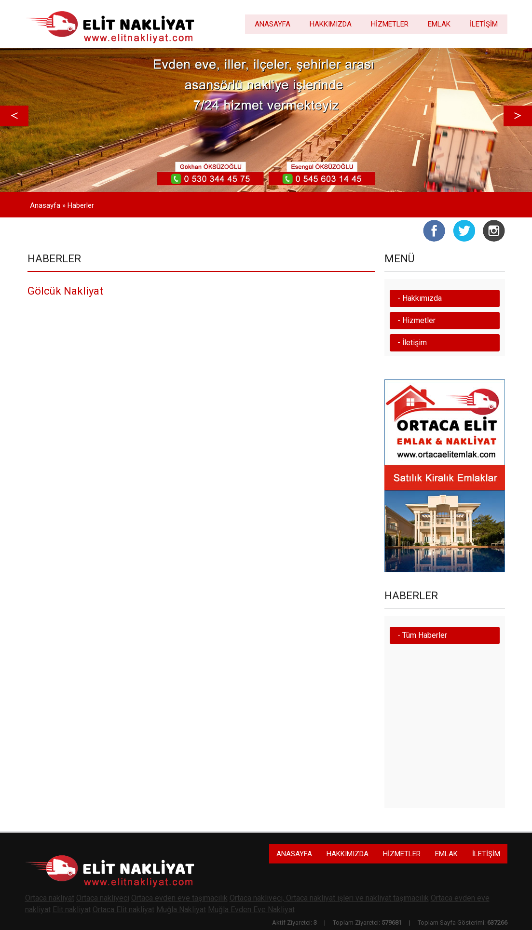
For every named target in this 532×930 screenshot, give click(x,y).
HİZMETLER (390, 24)
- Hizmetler (416, 320)
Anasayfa (45, 205)
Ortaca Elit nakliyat (123, 909)
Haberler (81, 205)
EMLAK (439, 24)
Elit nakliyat (72, 909)
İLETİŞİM (484, 24)
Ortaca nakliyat (49, 898)
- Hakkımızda (419, 298)
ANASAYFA (272, 24)
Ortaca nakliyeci (102, 898)
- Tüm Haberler (422, 635)
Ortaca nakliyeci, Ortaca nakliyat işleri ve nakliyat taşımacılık (329, 898)
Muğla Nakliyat (181, 909)
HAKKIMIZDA (331, 24)
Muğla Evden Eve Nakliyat (251, 909)
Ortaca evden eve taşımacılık (179, 898)
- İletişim (412, 342)
